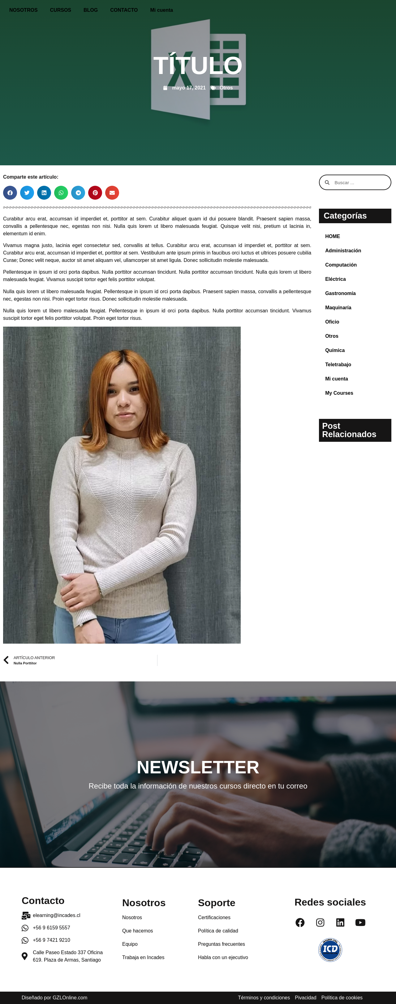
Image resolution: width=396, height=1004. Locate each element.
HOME (332, 236)
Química (335, 350)
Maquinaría (338, 307)
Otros (226, 87)
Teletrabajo (338, 364)
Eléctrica (335, 279)
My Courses (339, 393)
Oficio (332, 321)
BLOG (91, 10)
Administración (343, 250)
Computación (341, 264)
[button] (10, 193)
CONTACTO (124, 10)
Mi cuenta (161, 10)
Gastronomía (340, 293)
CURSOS (60, 10)
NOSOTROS (23, 10)
